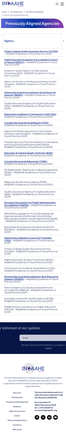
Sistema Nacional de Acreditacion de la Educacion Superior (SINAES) (32, 277)
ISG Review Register (35, 12)
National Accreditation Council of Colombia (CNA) (28, 238)
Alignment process (17, 411)
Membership (17, 397)
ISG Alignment (16, 12)
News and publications (17, 420)
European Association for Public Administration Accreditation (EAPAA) (30, 204)
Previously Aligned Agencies (16, 15)
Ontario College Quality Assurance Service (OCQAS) (31, 53)
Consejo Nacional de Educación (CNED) (26, 161)
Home (4, 12)
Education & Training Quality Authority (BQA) (29, 153)
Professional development (17, 402)
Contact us (17, 425)
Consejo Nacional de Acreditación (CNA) (27, 123)
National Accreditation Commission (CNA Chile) (30, 115)
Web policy (17, 429)
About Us (17, 393)
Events (17, 416)
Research (17, 406)
